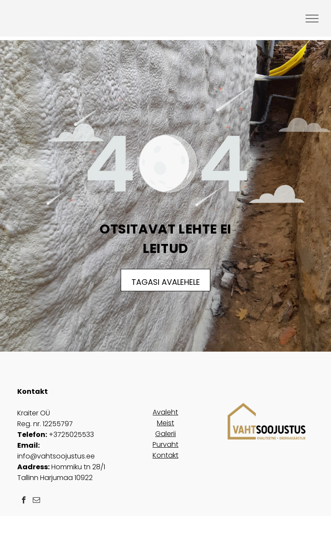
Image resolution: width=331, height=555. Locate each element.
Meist (165, 423)
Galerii (165, 434)
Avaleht (165, 412)
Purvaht (165, 444)
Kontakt (165, 455)
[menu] (312, 18)
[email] (36, 501)
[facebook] (24, 501)
